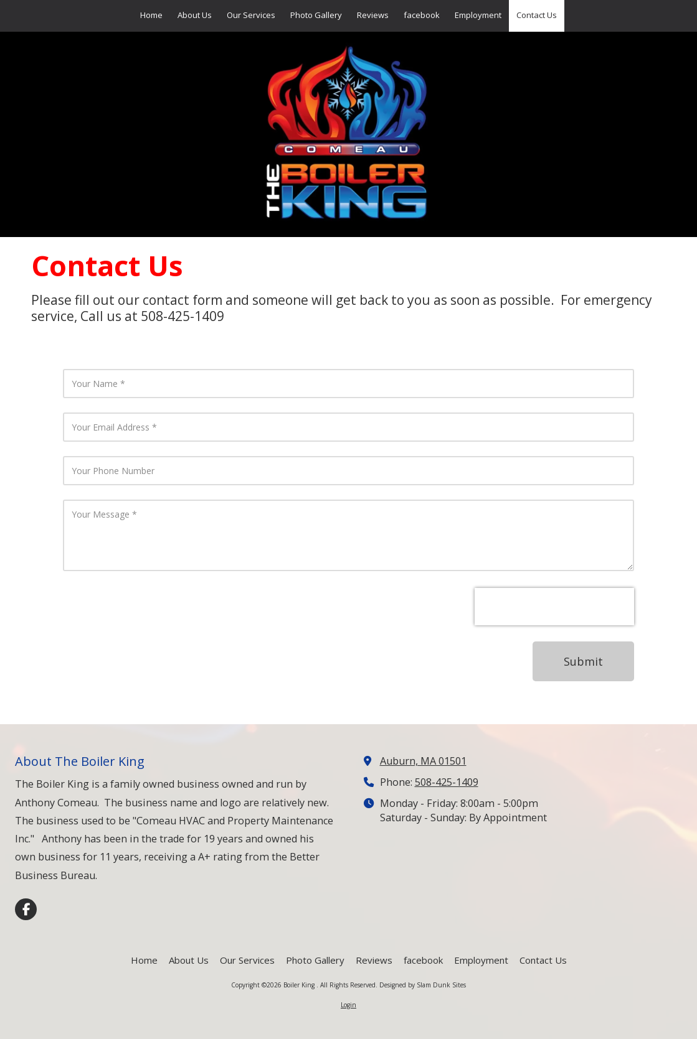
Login (348, 1004)
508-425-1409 (446, 782)
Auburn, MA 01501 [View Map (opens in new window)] (423, 761)
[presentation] (554, 606)
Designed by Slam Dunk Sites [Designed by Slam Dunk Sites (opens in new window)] (422, 985)
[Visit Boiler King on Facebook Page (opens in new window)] (26, 909)
